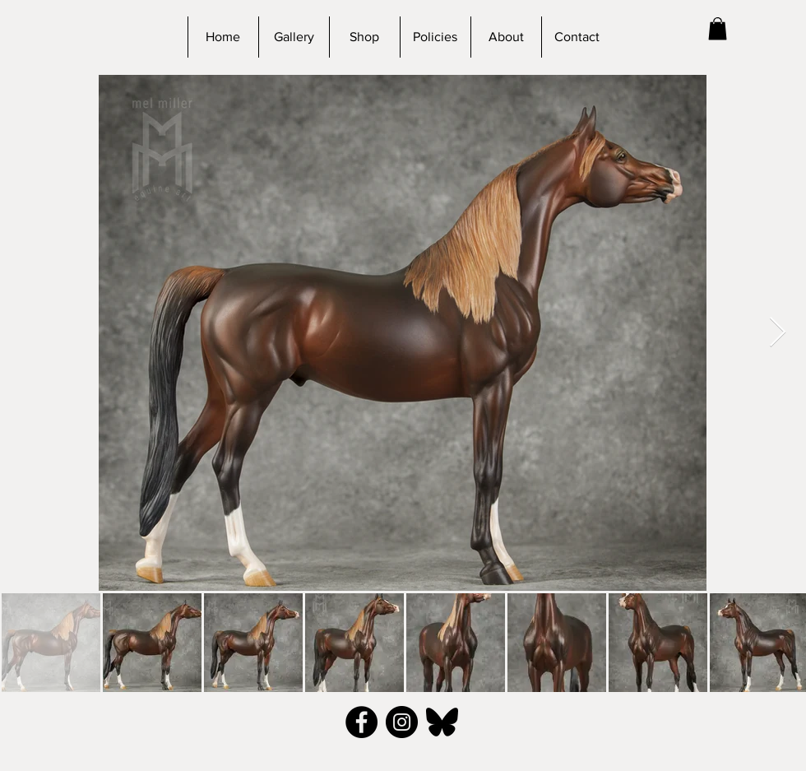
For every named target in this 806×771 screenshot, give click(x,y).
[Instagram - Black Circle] (402, 722)
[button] (717, 28)
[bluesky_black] (442, 722)
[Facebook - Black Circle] (361, 722)
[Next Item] (777, 333)
